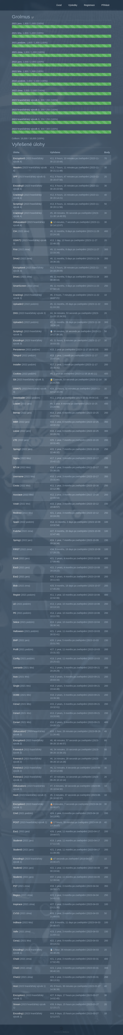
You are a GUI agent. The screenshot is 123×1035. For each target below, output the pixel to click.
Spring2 (17, 449)
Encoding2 (18, 949)
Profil (16, 649)
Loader (17, 403)
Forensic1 (18, 777)
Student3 (18, 849)
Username (18, 476)
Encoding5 (18, 185)
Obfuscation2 (20, 731)
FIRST (16, 549)
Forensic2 (18, 767)
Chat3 (16, 968)
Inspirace (18, 904)
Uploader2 (18, 304)
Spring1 (17, 540)
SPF (15, 176)
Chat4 (16, 959)
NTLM (16, 467)
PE (15, 613)
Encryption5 (19, 158)
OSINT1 (17, 388)
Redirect (17, 513)
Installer (17, 364)
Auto (15, 676)
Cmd (15, 813)
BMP (16, 640)
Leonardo (18, 667)
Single (16, 686)
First (15, 249)
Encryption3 (19, 740)
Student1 (18, 877)
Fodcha (17, 531)
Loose (16, 431)
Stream (17, 1004)
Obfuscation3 (20, 222)
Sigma (16, 458)
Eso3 (16, 567)
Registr (17, 595)
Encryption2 (19, 804)
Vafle (16, 931)
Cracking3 (18, 195)
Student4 (18, 840)
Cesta (16, 485)
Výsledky (72, 5)
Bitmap (17, 412)
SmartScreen (20, 286)
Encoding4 (18, 340)
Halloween (18, 631)
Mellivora (66, 1032)
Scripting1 (18, 331)
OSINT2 (17, 240)
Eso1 (16, 831)
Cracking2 (18, 213)
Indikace (17, 922)
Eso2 (16, 576)
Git (15, 379)
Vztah (16, 503)
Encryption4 (19, 267)
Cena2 (16, 704)
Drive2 (16, 258)
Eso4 (16, 558)
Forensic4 (18, 749)
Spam (16, 522)
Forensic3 (18, 758)
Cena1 (16, 940)
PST (15, 886)
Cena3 (16, 713)
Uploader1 (18, 322)
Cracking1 (18, 295)
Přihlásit (105, 5)
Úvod (59, 5)
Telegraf (17, 355)
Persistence (19, 349)
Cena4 (16, 722)
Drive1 (16, 276)
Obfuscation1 (20, 786)
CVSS (16, 913)
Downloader (19, 397)
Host (15, 986)
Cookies (17, 373)
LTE (15, 440)
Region (17, 895)
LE (14, 604)
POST (16, 822)
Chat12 (17, 977)
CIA (15, 231)
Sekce (16, 622)
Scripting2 (18, 204)
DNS (15, 313)
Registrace (89, 5)
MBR (16, 422)
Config (16, 658)
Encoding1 (18, 1013)
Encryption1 (19, 995)
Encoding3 (18, 858)
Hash (16, 795)
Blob (15, 585)
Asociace (18, 494)
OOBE (16, 695)
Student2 (18, 868)
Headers (17, 167)
